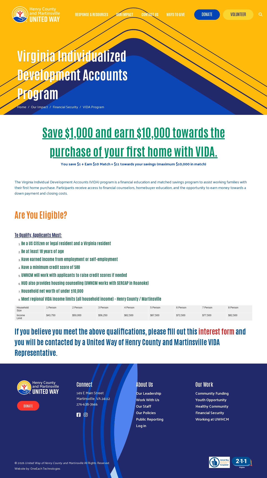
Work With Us (147, 399)
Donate (207, 14)
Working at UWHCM (212, 419)
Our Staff (143, 406)
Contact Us (149, 14)
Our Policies (146, 412)
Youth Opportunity (211, 399)
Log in (141, 425)
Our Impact (124, 14)
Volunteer (238, 14)
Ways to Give (175, 14)
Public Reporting (149, 419)
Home (21, 106)
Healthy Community (211, 406)
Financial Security (65, 107)
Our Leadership (148, 393)
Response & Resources (91, 14)
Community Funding (212, 393)
